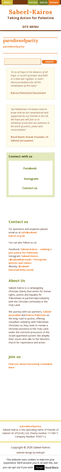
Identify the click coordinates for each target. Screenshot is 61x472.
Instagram (31, 178)
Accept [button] (39, 467)
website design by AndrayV (31, 452)
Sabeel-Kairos (30, 12)
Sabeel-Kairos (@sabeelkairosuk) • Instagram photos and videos (28, 259)
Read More (51, 467)
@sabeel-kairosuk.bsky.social (21, 268)
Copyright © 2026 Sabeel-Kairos (30, 447)
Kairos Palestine (36, 315)
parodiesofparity (13, 46)
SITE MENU (30, 27)
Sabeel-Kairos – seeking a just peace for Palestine (30, 250)
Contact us (24, 188)
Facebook (30, 168)
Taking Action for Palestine (30, 18)
